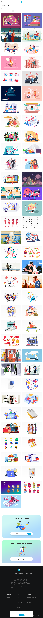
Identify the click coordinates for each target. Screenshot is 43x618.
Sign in (40, 1)
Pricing (8, 597)
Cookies (18, 607)
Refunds (18, 604)
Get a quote (21, 559)
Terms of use (19, 602)
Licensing (19, 597)
